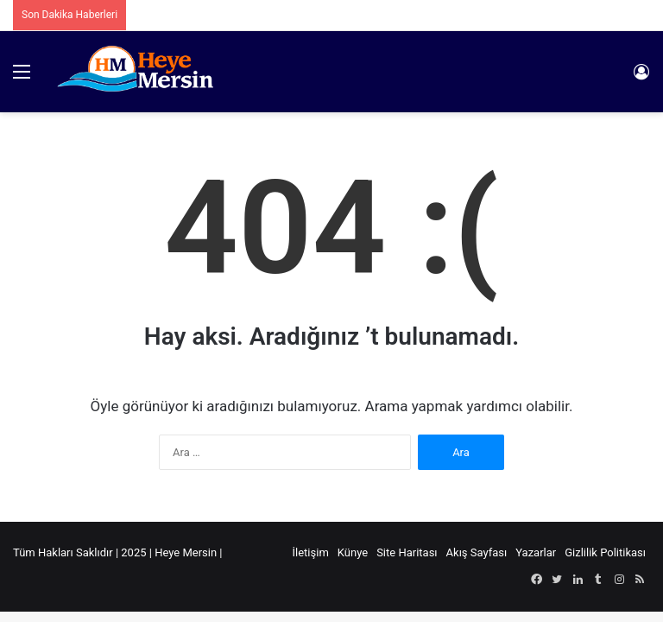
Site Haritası (406, 552)
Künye (353, 552)
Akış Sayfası (477, 552)
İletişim (311, 552)
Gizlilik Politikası (605, 552)
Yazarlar (535, 552)
